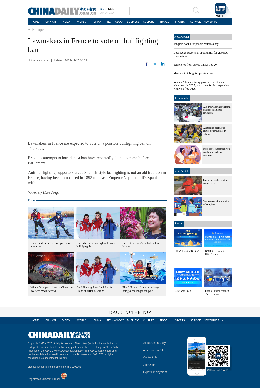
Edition (107, 9)
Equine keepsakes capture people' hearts (215, 181)
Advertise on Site (154, 350)
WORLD (81, 21)
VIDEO (66, 21)
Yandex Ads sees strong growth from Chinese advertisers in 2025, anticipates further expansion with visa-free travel (201, 85)
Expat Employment (155, 372)
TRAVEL (164, 21)
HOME (35, 21)
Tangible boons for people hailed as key (196, 44)
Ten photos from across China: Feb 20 (195, 64)
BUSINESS (133, 21)
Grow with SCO (183, 290)
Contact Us (150, 357)
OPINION (50, 21)
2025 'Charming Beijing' (187, 251)
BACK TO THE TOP (130, 312)
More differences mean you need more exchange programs (216, 151)
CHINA (97, 21)
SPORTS (180, 21)
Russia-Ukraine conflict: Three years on (217, 292)
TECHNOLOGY (115, 21)
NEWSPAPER (211, 21)
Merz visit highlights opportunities (193, 73)
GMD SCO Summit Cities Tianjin (214, 252)
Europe (38, 29)
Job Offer (149, 364)
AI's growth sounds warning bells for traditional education (217, 109)
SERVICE (195, 21)
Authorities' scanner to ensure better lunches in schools (214, 130)
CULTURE (149, 21)
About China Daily (154, 343)
